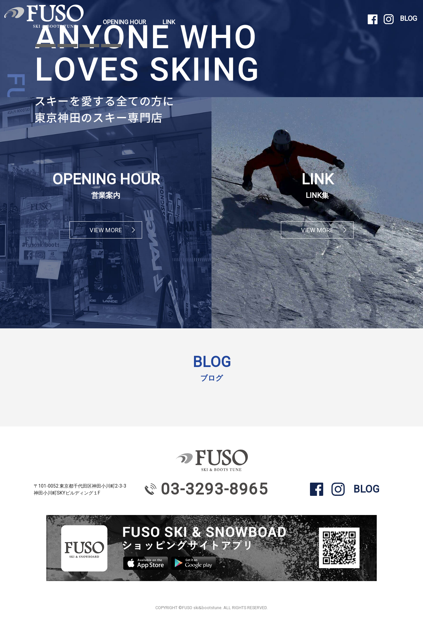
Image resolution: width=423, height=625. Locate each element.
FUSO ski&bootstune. (202, 607)
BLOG (408, 18)
